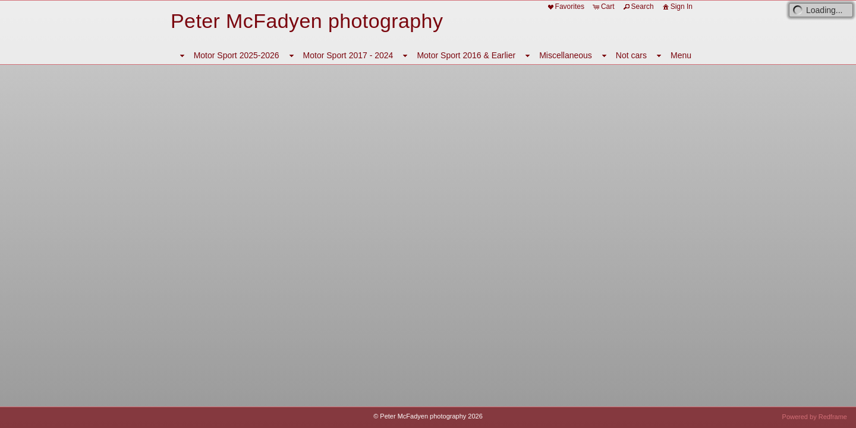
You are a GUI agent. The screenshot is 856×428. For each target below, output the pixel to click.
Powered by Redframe (814, 416)
